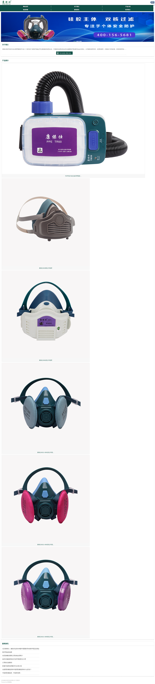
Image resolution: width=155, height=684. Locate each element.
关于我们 (76, 6)
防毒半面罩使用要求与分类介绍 (12, 666)
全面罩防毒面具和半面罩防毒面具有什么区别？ (16, 669)
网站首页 (25, 6)
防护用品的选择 (7, 652)
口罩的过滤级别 (7, 662)
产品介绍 (127, 6)
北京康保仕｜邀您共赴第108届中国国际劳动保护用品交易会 (20, 648)
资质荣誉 (25, 9)
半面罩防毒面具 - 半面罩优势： (12, 673)
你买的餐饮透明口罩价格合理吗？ (12, 655)
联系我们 (127, 9)
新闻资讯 (76, 9)
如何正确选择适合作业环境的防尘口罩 (14, 659)
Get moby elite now (64, 53)
